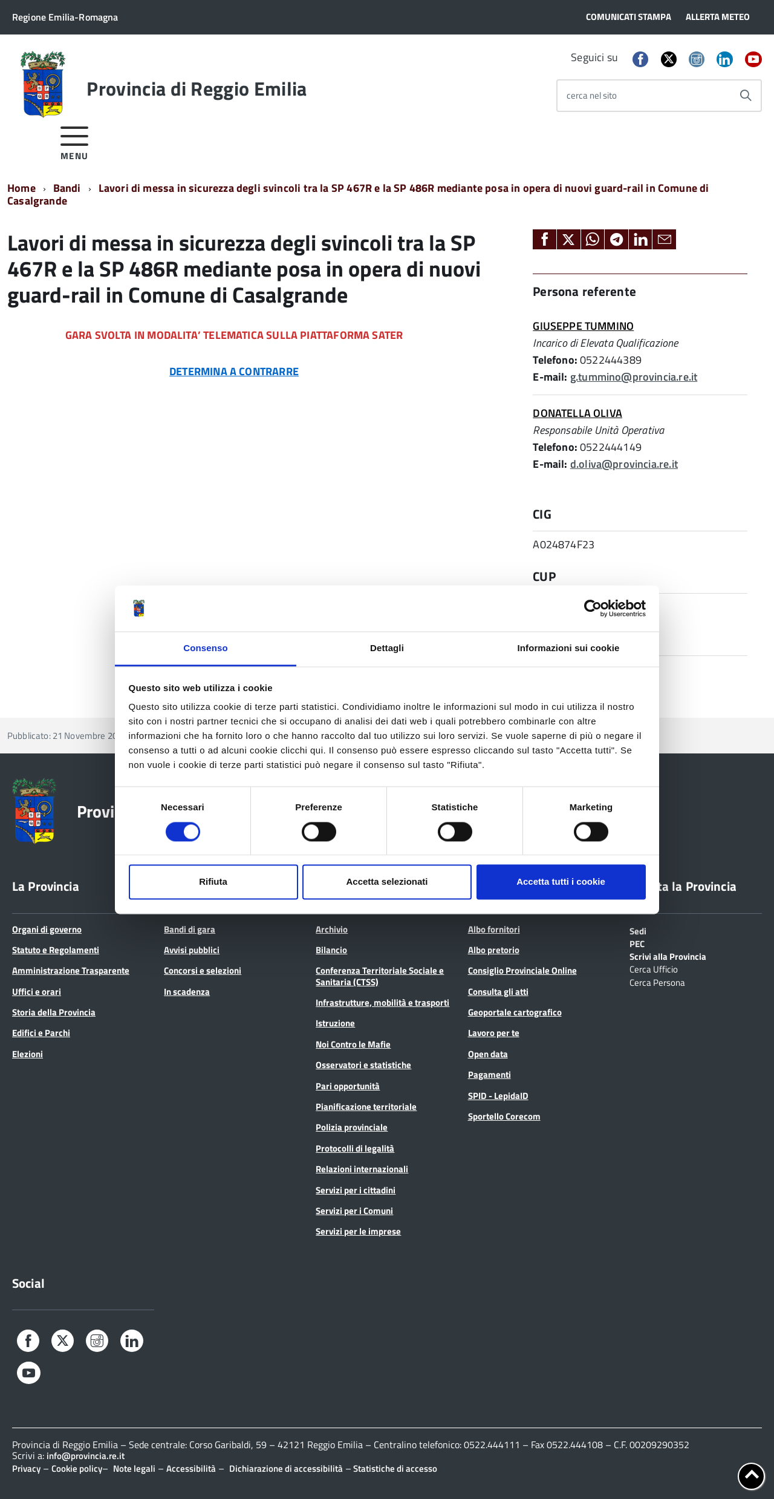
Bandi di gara (189, 929)
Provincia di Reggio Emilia (196, 88)
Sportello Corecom (504, 1116)
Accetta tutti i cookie (560, 882)
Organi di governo (47, 929)
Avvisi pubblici (192, 950)
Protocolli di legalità (355, 1148)
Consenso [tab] (205, 648)
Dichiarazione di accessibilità (286, 1468)
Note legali (134, 1468)
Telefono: (555, 360)
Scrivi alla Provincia (667, 956)
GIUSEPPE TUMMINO (583, 326)
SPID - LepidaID (498, 1096)
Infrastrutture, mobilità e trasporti (382, 1002)
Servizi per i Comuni (354, 1211)
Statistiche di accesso (394, 1468)
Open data (488, 1054)
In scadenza (187, 992)
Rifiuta (213, 882)
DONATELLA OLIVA (577, 413)
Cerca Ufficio (653, 968)
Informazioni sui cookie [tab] (569, 648)
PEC (637, 943)
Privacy (26, 1468)
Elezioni (27, 1054)
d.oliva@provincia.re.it (624, 464)
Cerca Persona (657, 982)
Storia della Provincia (54, 1012)
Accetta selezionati (387, 882)
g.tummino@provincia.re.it (634, 377)
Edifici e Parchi (41, 1033)
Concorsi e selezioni (202, 970)
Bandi (67, 188)
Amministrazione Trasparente (70, 970)
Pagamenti (489, 1074)
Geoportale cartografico (515, 1012)
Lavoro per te (493, 1033)
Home (21, 188)
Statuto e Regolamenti (55, 950)
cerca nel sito (592, 95)
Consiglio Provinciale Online (522, 970)
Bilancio (331, 950)
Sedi (637, 930)
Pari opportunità (348, 1086)
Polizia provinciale (352, 1127)
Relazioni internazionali (362, 1169)
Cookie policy (76, 1468)
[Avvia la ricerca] (745, 95)
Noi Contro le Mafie (353, 1044)
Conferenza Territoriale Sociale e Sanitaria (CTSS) (380, 975)
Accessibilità (191, 1468)
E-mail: (550, 377)
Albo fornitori (494, 929)
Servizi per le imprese (358, 1231)
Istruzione (335, 1023)
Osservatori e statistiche (363, 1065)
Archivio (332, 929)
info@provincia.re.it (86, 1456)
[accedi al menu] (74, 141)
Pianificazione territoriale (366, 1107)
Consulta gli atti (498, 992)
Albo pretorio (493, 950)
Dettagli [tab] (387, 648)
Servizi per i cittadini (355, 1190)
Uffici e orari (36, 992)
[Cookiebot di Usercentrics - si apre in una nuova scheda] (593, 608)
